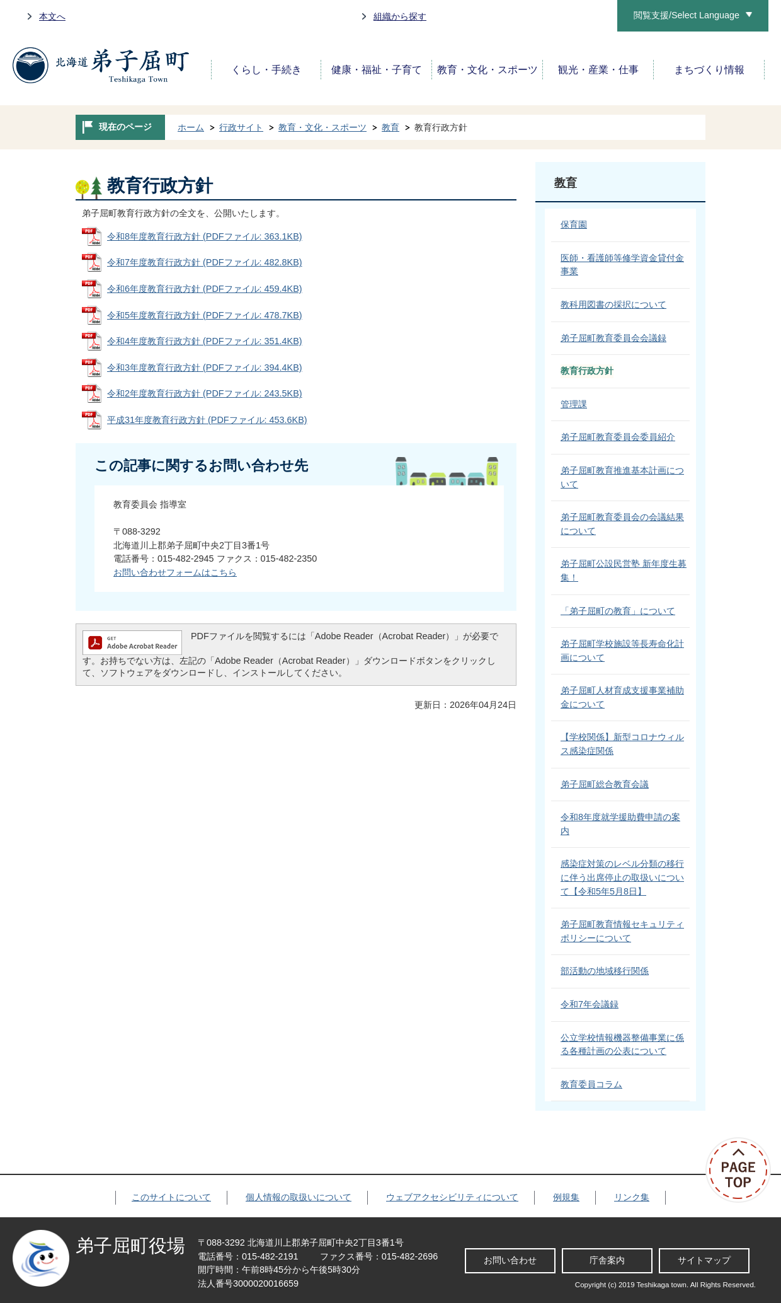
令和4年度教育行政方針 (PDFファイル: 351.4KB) (204, 341)
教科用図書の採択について (613, 304)
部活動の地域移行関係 (605, 971)
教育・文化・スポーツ (487, 69)
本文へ (52, 16)
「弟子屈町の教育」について (618, 611)
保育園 (574, 224)
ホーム (191, 127)
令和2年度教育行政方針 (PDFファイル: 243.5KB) (204, 393)
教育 (390, 127)
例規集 (566, 1197)
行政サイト (241, 127)
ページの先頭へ (743, 1170)
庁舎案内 (607, 1260)
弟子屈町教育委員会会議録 (613, 338)
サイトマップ (704, 1260)
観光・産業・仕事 (598, 69)
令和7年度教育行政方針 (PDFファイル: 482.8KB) (204, 262)
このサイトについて (171, 1197)
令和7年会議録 (590, 1004)
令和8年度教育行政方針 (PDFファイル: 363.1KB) (204, 236)
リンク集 (631, 1197)
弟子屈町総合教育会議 (605, 784)
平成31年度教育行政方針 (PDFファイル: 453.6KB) (207, 420)
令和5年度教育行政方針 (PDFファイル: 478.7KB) (204, 315)
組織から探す (399, 16)
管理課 (574, 404)
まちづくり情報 (709, 69)
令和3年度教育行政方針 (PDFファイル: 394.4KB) (204, 367)
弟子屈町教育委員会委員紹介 (618, 437)
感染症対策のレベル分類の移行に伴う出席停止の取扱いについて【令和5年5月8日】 (622, 877)
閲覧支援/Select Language (686, 15)
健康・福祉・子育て (376, 69)
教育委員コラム (591, 1084)
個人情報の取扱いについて (298, 1197)
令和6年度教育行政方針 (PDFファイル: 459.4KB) (204, 289)
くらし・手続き (266, 69)
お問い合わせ (510, 1260)
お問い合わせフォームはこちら (175, 572)
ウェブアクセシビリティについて (452, 1197)
